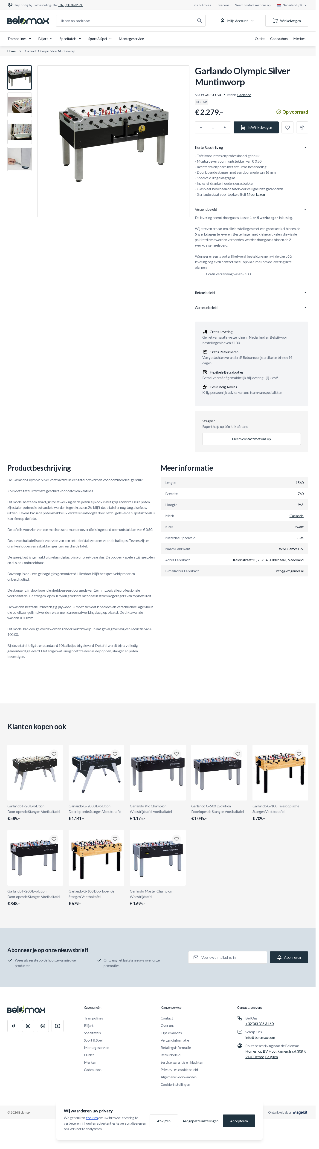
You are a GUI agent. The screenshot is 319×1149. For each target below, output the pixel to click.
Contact (167, 1018)
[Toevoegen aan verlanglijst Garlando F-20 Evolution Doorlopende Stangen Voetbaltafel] (53, 754)
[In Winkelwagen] (256, 127)
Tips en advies (171, 1033)
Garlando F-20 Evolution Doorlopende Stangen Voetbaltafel (35, 813)
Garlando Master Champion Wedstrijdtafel (158, 898)
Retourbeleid (170, 1055)
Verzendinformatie (175, 1040)
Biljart (46, 38)
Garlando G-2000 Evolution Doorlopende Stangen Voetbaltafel (96, 813)
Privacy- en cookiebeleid (179, 1069)
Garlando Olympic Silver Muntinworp (50, 51)
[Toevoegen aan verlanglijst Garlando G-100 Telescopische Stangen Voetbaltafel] (299, 754)
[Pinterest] (43, 1026)
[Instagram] (28, 1026)
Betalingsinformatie (176, 1047)
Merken (299, 38)
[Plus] (225, 127)
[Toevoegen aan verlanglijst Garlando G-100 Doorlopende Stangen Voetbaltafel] (115, 839)
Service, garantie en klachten (182, 1062)
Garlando (244, 94)
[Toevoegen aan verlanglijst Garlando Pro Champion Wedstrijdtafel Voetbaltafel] (176, 754)
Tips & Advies (201, 5)
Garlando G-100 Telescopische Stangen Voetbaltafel (280, 813)
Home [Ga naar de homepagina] (11, 51)
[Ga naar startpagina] (28, 21)
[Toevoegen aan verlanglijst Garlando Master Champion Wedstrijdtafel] (176, 839)
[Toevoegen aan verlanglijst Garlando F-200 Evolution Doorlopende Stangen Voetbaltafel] (53, 839)
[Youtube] (58, 1026)
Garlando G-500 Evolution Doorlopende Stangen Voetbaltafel (219, 813)
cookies (92, 1117)
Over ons (223, 5)
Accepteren (239, 1121)
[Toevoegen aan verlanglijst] (287, 127)
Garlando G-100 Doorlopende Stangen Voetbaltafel (96, 898)
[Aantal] (213, 127)
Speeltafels (71, 38)
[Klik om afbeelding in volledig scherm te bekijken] (113, 141)
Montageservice (131, 38)
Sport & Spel (100, 38)
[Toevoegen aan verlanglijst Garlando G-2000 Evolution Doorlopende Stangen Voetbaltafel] (115, 754)
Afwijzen (163, 1121)
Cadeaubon (279, 38)
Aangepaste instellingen (200, 1121)
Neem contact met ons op (253, 5)
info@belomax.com (260, 1037)
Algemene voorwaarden (179, 1077)
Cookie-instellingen (175, 1084)
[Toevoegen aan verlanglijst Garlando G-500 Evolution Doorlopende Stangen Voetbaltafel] (237, 754)
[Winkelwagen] (286, 21)
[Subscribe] (289, 957)
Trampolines (20, 38)
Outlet (260, 38)
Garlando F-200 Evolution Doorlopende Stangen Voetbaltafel (35, 898)
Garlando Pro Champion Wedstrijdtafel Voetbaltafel (158, 813)
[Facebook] (13, 1026)
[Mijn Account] (237, 21)
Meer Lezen (256, 194)
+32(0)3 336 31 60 (259, 1023)
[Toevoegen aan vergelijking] (302, 127)
